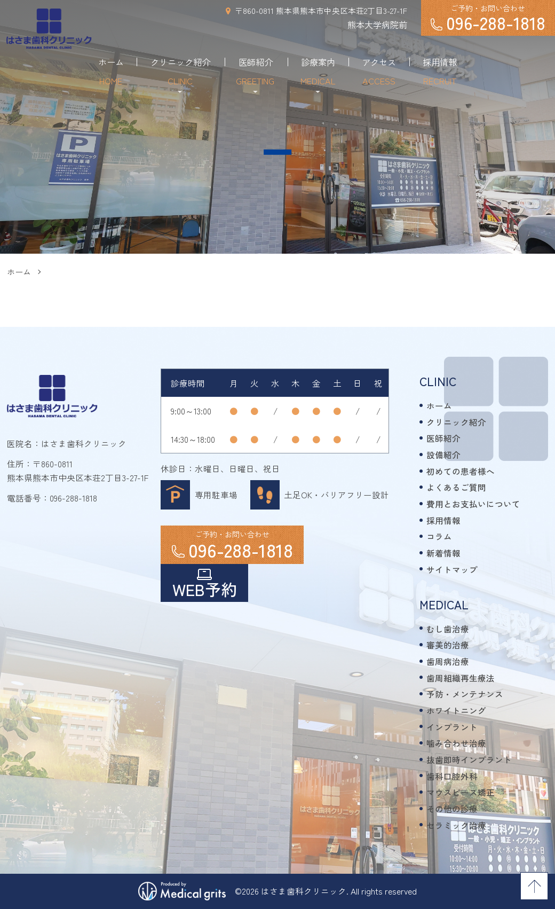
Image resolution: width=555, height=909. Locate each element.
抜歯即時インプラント (469, 759)
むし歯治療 (447, 628)
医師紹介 (443, 438)
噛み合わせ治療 (456, 743)
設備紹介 (443, 454)
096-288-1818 (73, 498)
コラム (439, 536)
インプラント (452, 727)
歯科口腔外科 (452, 776)
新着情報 (443, 553)
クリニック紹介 (456, 422)
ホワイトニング (456, 710)
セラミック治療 (456, 825)
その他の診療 (452, 808)
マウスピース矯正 (460, 792)
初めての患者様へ (460, 471)
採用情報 (443, 520)
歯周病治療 (447, 661)
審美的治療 (447, 645)
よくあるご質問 (456, 487)
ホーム (19, 271)
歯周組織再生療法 (460, 678)
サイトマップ (452, 569)
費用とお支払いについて (473, 504)
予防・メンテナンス (464, 694)
